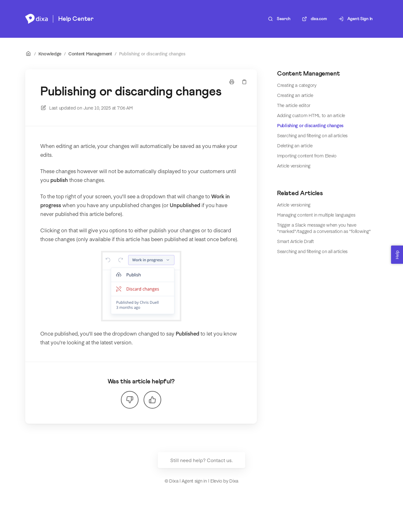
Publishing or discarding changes (152, 53)
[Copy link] (244, 82)
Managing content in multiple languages (316, 215)
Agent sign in (194, 481)
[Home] (36, 18)
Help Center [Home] (76, 19)
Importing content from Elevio (307, 155)
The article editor (293, 105)
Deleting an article (295, 145)
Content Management (90, 53)
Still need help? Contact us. (201, 460)
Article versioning (293, 165)
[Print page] (232, 82)
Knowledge (49, 53)
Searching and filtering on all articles (312, 135)
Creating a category (296, 85)
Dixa (233, 481)
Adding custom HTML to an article (311, 115)
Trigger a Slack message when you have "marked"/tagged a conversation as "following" (324, 228)
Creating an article (295, 95)
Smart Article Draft (295, 241)
